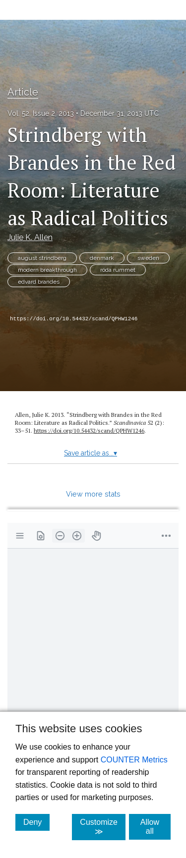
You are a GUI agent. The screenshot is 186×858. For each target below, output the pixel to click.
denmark (102, 257)
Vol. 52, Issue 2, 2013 (40, 113)
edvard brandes (39, 281)
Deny (36, 821)
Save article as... (90, 453)
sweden (148, 257)
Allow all (155, 826)
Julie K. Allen (30, 237)
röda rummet (117, 269)
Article (22, 92)
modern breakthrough (47, 269)
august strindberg (42, 257)
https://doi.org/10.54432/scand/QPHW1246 (73, 319)
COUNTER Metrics (134, 760)
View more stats (93, 494)
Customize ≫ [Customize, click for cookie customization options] (102, 827)
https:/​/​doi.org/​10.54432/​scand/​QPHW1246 (89, 430)
